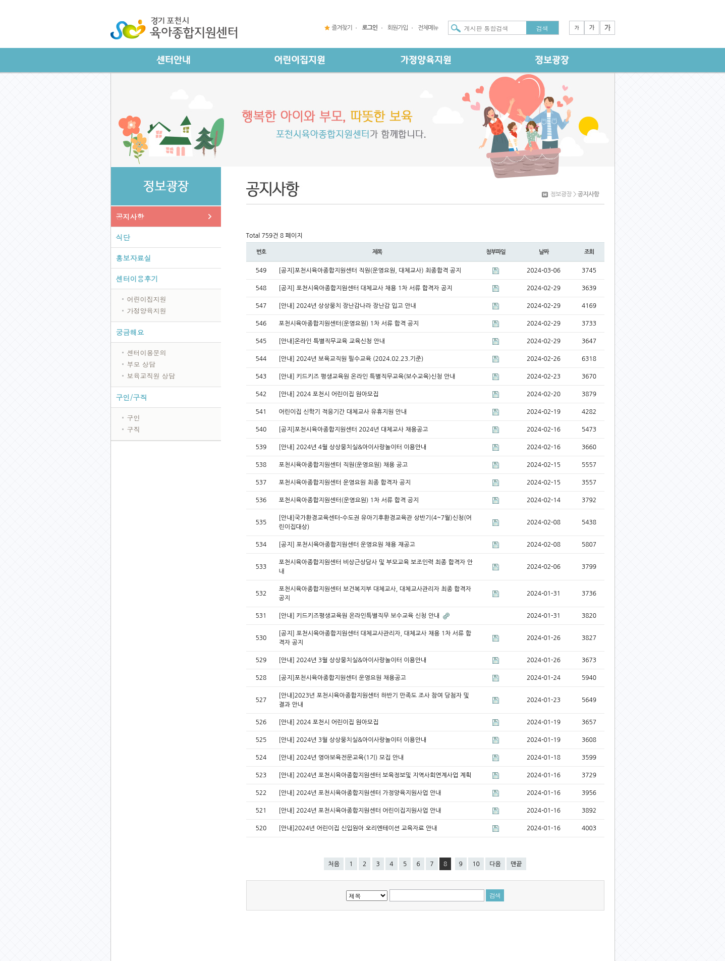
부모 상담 (141, 364)
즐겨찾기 (341, 28)
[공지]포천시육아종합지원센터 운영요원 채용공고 (342, 678)
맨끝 (516, 864)
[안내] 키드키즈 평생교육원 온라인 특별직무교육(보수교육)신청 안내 (367, 376)
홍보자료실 (133, 258)
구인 (133, 417)
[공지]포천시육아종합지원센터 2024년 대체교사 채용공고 (353, 429)
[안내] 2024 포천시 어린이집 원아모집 (329, 394)
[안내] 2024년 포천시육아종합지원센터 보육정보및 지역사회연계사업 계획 (375, 775)
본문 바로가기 (0, 0)
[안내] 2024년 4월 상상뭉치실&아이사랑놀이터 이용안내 (353, 447)
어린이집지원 (146, 299)
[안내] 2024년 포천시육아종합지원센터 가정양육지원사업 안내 (360, 793)
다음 (495, 864)
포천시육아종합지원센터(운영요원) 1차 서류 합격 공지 (349, 324)
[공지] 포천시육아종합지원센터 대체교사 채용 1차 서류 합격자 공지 (366, 288)
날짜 (543, 252)
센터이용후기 (137, 279)
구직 (133, 429)
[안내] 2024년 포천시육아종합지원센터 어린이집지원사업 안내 (360, 811)
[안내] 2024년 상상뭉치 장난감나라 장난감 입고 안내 (347, 306)
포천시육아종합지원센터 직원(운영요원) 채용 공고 (343, 465)
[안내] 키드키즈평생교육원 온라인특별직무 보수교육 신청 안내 (360, 616)
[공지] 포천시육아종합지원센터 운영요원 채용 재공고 (347, 545)
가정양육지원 (146, 310)
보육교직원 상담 (151, 376)
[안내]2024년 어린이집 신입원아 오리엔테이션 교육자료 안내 (358, 828)
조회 (589, 252)
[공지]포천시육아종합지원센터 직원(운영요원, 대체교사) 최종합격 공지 (370, 271)
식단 (123, 237)
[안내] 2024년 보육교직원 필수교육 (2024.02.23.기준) (351, 359)
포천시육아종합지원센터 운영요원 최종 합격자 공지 (345, 482)
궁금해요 (130, 332)
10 (476, 864)
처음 (334, 864)
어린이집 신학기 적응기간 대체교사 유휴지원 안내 (343, 412)
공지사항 (130, 216)
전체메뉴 (428, 28)
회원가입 (397, 28)
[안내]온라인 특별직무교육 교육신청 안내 (332, 341)
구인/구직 (131, 397)
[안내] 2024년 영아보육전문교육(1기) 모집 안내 (341, 758)
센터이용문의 (146, 352)
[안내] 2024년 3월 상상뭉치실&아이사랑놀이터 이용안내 (353, 660)
